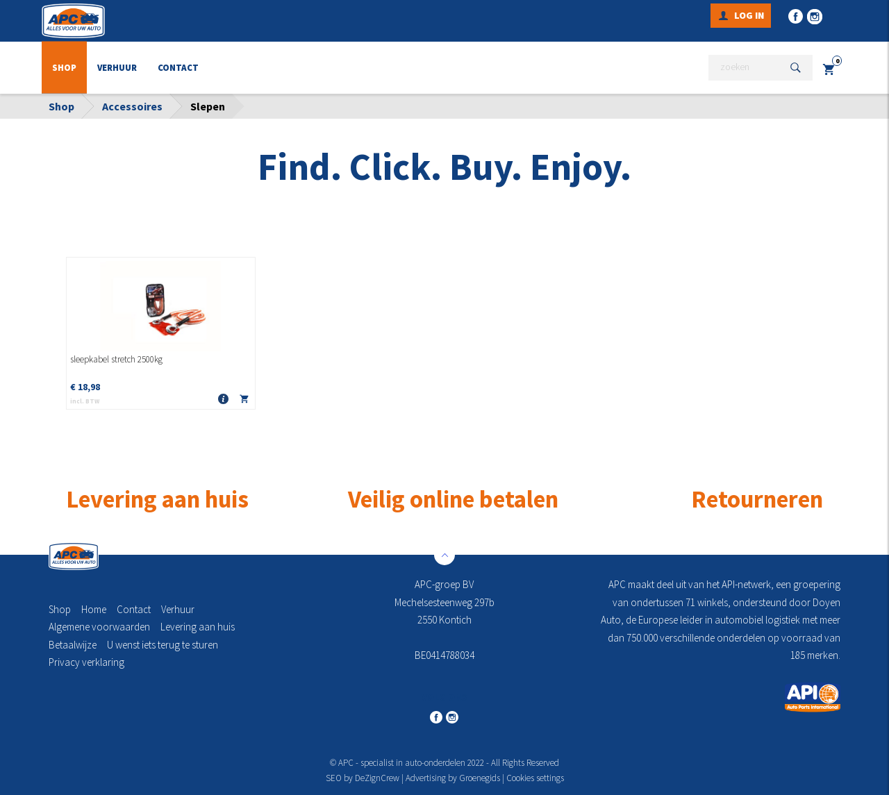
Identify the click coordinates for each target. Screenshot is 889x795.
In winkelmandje (244, 402)
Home (93, 609)
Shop (64, 68)
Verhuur (117, 68)
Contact (178, 68)
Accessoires (132, 106)
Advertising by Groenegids (453, 778)
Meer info (223, 399)
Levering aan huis (197, 626)
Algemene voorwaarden (99, 626)
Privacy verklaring (86, 662)
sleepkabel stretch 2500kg (116, 360)
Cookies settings (535, 778)
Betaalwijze (73, 644)
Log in (749, 15)
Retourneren (757, 499)
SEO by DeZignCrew (362, 778)
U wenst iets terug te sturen (162, 644)
